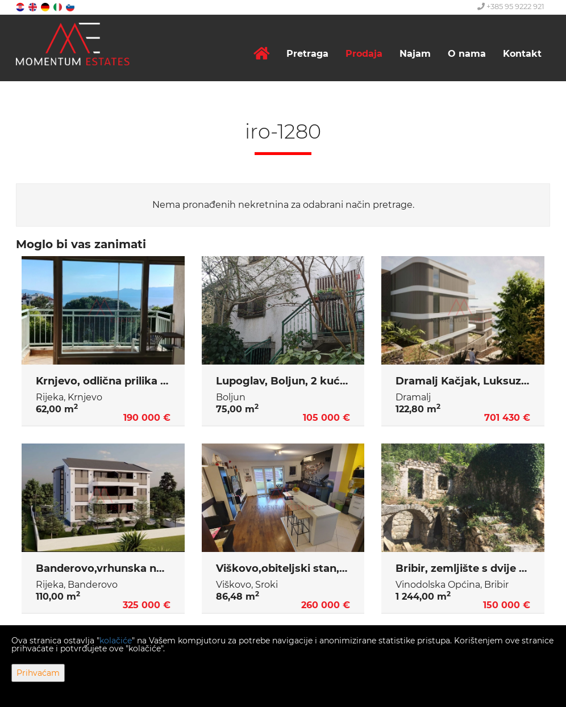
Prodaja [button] (364, 53)
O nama (467, 53)
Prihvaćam (38, 673)
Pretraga (307, 53)
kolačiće (115, 640)
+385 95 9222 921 (510, 6)
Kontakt (522, 53)
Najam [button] (415, 53)
